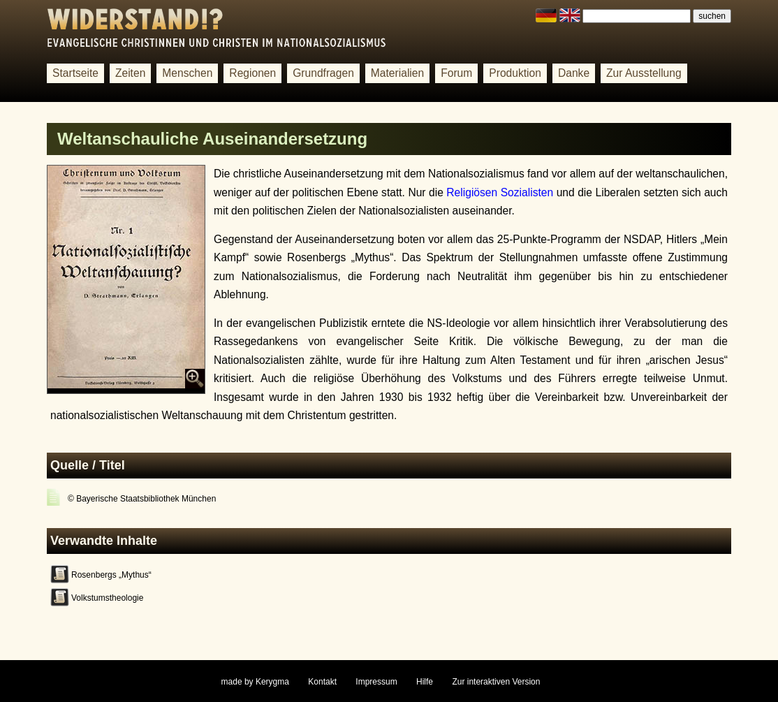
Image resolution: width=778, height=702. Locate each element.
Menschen (187, 73)
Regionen (252, 73)
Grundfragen (323, 73)
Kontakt (322, 682)
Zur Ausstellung (644, 73)
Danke (573, 73)
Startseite (75, 73)
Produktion (515, 73)
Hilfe (424, 682)
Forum (456, 73)
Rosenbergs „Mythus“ (111, 575)
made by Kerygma (255, 682)
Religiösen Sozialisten (499, 192)
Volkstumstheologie (107, 598)
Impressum (376, 682)
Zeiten (130, 73)
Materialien (397, 73)
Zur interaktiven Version (496, 682)
